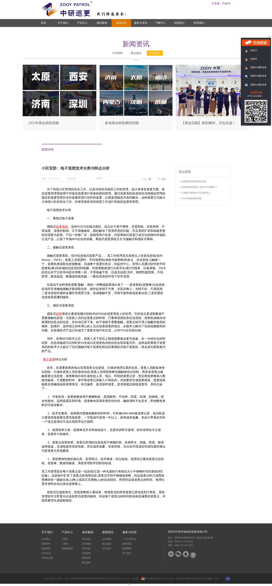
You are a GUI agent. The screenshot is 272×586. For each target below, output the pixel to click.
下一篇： (161, 179)
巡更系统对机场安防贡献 (193, 181)
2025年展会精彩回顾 (43, 123)
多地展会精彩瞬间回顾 (122, 123)
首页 (43, 23)
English (226, 3)
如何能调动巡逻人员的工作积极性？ (199, 187)
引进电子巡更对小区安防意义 (196, 192)
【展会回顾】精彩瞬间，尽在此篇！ (208, 123)
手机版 (135, 578)
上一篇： (146, 179)
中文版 (215, 3)
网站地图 (180, 578)
